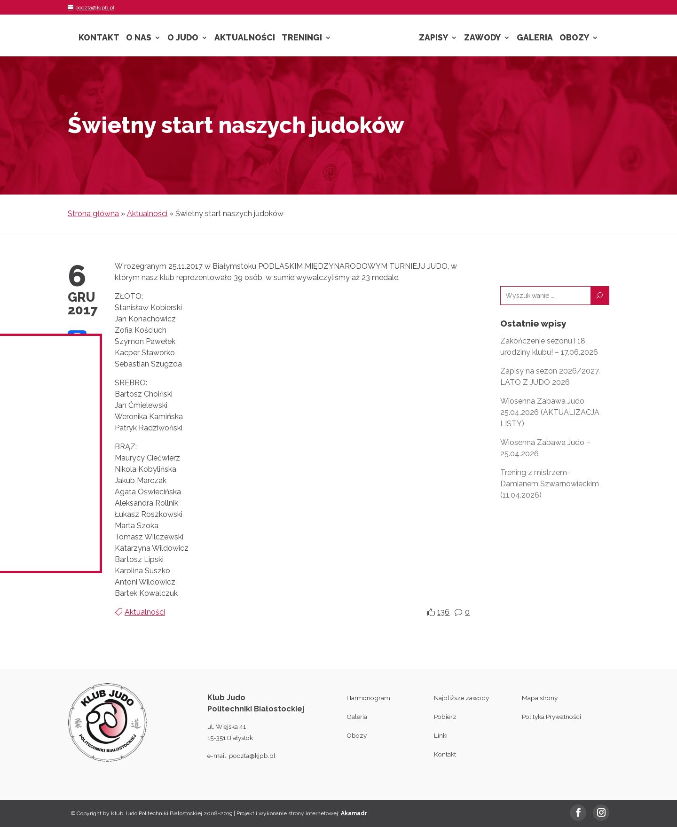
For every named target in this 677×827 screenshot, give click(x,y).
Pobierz (445, 716)
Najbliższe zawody (461, 698)
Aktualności (244, 38)
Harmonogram (368, 698)
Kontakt (99, 38)
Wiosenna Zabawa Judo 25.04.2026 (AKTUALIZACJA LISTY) (549, 412)
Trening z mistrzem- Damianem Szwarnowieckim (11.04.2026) (549, 483)
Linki (441, 735)
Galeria (535, 38)
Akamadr (354, 813)
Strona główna (93, 213)
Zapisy (433, 38)
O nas (138, 38)
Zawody (482, 38)
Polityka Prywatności (551, 716)
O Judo (182, 38)
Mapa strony (540, 698)
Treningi (302, 38)
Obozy (574, 38)
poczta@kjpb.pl (252, 755)
